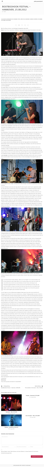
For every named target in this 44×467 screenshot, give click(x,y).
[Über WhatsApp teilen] (28, 25)
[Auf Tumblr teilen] (25, 25)
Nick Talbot (6, 155)
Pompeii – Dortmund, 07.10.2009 (33, 395)
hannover (32, 19)
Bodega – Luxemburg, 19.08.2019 (11, 427)
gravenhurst (27, 19)
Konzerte (5, 11)
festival (19, 19)
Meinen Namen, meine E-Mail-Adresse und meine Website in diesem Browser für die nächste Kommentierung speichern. (19, 452)
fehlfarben (15, 19)
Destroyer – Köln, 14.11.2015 (11, 412)
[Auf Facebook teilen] (19, 25)
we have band (8, 20)
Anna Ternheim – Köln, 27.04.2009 (32, 416)
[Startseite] (2, 11)
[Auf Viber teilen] (22, 25)
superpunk (36, 19)
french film (23, 19)
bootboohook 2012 (10, 19)
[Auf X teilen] (16, 25)
